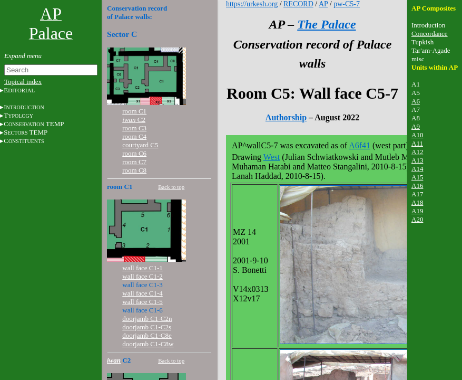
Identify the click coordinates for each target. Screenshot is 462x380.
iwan (114, 360)
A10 (417, 135)
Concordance (429, 33)
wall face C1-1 (142, 268)
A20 (417, 219)
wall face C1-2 (142, 276)
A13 (417, 160)
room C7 (134, 162)
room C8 (134, 170)
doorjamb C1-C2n (147, 318)
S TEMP (25, 132)
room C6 (134, 153)
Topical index (23, 82)
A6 (415, 101)
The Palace (326, 24)
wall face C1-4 (142, 293)
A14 (417, 169)
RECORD (298, 4)
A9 (415, 126)
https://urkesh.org (252, 4)
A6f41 (359, 145)
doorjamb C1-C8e (147, 335)
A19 (417, 211)
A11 (417, 143)
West (271, 157)
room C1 (134, 111)
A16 (417, 185)
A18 (417, 202)
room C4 (134, 136)
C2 (133, 120)
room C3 (134, 128)
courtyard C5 (140, 145)
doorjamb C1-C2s (146, 327)
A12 (417, 152)
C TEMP (34, 124)
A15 (417, 177)
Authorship (286, 117)
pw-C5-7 (346, 4)
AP (323, 4)
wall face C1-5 (142, 302)
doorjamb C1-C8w (147, 344)
